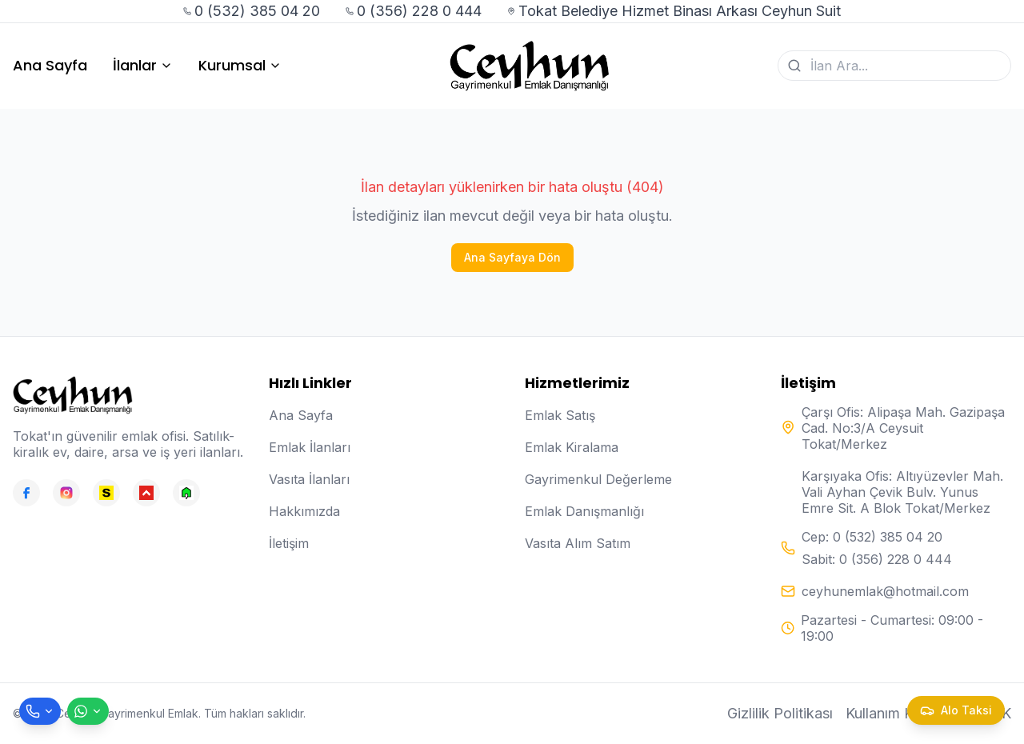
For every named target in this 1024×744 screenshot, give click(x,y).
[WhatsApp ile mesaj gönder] (88, 711)
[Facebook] (26, 492)
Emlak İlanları (309, 447)
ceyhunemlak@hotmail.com (885, 591)
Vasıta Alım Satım (577, 543)
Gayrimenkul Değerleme (598, 479)
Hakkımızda (304, 511)
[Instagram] (66, 492)
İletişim (289, 543)
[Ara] (794, 65)
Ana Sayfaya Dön (512, 257)
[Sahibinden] (106, 492)
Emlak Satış (560, 415)
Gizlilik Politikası (780, 713)
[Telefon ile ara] (40, 711)
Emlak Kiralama (571, 447)
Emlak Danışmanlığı (584, 511)
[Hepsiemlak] (146, 492)
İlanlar (143, 66)
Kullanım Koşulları (903, 713)
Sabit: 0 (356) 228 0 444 (877, 559)
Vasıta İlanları (309, 479)
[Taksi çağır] (956, 710)
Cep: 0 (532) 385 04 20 (872, 537)
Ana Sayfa (50, 66)
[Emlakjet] (186, 492)
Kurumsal (240, 66)
